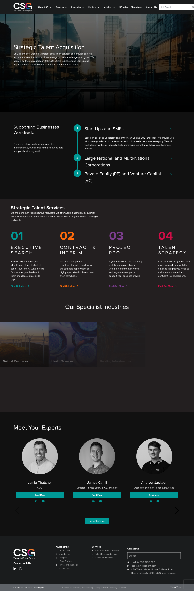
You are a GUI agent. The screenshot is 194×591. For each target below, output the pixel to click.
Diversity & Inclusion (68, 564)
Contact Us (151, 7)
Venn (178, 587)
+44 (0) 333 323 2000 (143, 562)
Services (60, 7)
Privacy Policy (75, 587)
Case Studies (65, 561)
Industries (76, 7)
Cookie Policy (87, 587)
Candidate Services (104, 557)
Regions (92, 7)
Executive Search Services (107, 550)
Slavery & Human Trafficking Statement (110, 587)
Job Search (64, 554)
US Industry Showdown (130, 7)
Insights (108, 7)
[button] (177, 510)
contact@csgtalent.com (144, 565)
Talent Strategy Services (106, 554)
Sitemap (65, 587)
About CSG (43, 7)
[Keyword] (174, 7)
